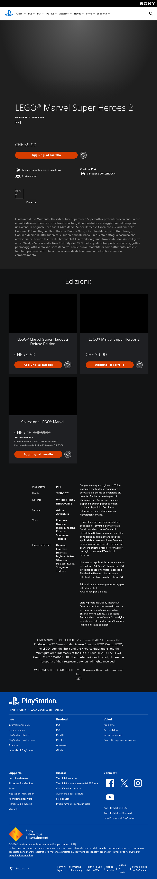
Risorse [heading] (61, 773)
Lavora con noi (17, 730)
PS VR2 (60, 735)
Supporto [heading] (15, 773)
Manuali (13, 809)
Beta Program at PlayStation (119, 818)
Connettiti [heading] (110, 773)
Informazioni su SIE (19, 725)
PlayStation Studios (19, 735)
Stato (12, 788)
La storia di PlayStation (21, 750)
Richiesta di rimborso (20, 804)
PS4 (39, 14)
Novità (77, 14)
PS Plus (50, 14)
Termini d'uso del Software (139, 868)
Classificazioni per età (68, 788)
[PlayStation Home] (9, 13)
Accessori (64, 14)
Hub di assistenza (18, 778)
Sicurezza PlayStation (21, 783)
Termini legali (61, 868)
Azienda (13, 745)
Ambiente (109, 725)
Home (12, 709)
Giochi (19, 14)
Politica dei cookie (122, 868)
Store (89, 14)
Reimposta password (20, 798)
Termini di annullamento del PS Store (77, 783)
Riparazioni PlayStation (21, 793)
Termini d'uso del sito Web (94, 868)
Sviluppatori (63, 798)
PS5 (30, 14)
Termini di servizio (66, 778)
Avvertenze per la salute (93, 591)
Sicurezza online (113, 735)
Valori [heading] (108, 719)
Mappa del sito (110, 868)
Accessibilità (111, 730)
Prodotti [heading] (62, 719)
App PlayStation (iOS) (116, 808)
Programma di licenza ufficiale (73, 804)
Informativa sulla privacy (75, 868)
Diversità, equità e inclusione (120, 740)
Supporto (102, 14)
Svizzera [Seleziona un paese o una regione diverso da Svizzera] (19, 868)
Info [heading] (11, 719)
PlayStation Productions (22, 740)
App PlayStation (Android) (118, 813)
